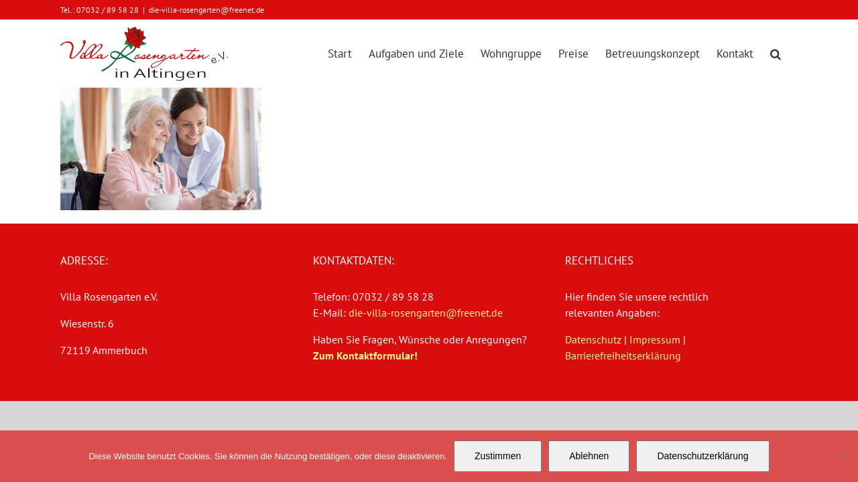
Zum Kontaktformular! (365, 355)
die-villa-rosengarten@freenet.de (206, 10)
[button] (792, 53)
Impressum (654, 339)
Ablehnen (589, 456)
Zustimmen (498, 456)
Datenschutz (593, 339)
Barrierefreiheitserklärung (623, 355)
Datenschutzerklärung (702, 456)
